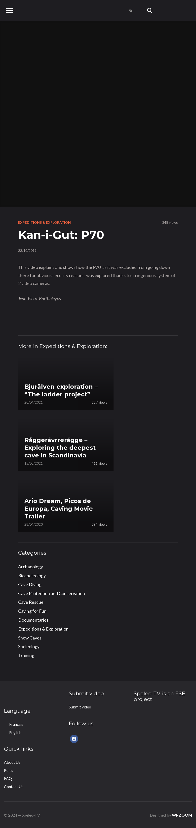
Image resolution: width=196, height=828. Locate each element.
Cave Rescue (30, 602)
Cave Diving (29, 584)
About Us (12, 762)
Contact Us (13, 786)
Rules (8, 770)
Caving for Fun (32, 611)
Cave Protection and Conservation (51, 593)
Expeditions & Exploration (44, 222)
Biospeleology (32, 575)
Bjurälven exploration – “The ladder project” (61, 390)
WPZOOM (182, 815)
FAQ (8, 778)
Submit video (80, 706)
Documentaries (33, 620)
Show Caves (29, 637)
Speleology (28, 646)
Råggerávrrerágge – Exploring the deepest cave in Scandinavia (60, 447)
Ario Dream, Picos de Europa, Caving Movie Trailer (58, 508)
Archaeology (30, 566)
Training (26, 655)
